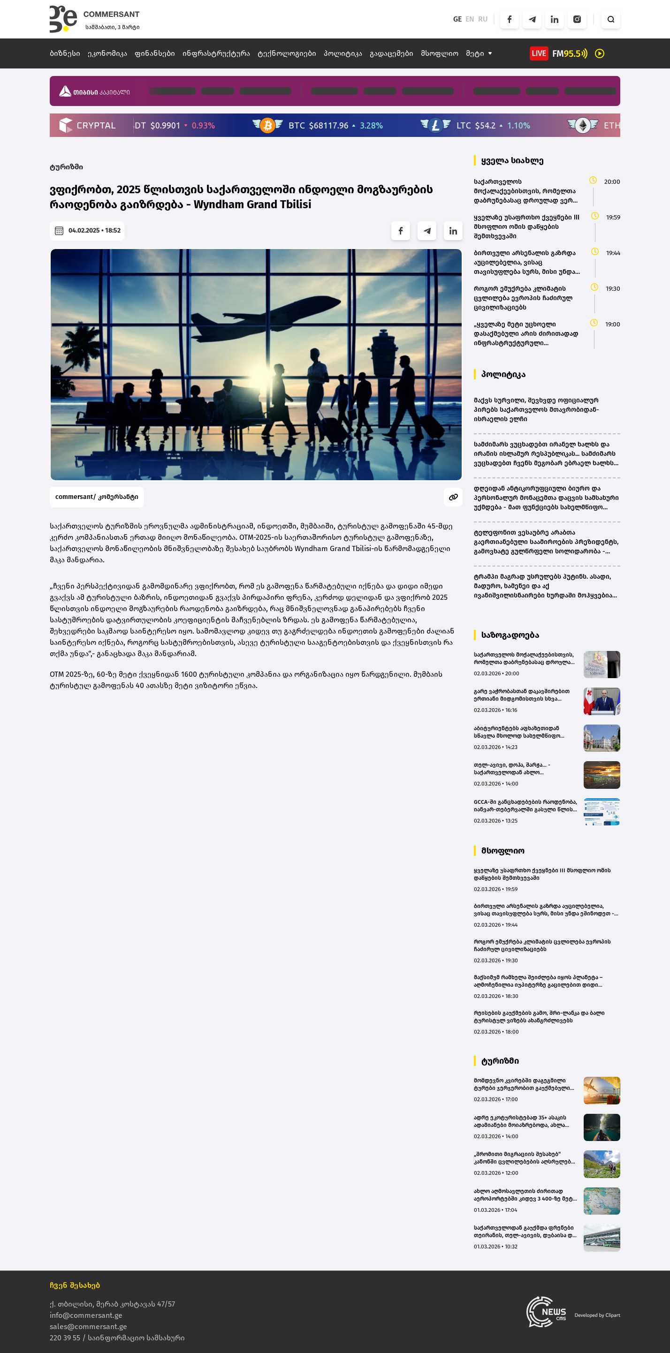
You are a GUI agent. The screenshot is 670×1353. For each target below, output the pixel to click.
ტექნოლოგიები (287, 53)
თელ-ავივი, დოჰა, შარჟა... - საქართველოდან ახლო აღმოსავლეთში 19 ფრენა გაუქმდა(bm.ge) (512, 769)
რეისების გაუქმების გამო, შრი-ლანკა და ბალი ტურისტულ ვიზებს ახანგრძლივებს (539, 1017)
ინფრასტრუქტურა (216, 53)
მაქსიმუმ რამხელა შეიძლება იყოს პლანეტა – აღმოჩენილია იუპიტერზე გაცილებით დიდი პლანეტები (538, 981)
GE (457, 19)
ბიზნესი (65, 53)
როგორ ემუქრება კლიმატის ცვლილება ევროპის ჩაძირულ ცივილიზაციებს (542, 945)
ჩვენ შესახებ (75, 1285)
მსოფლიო (439, 53)
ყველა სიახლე (512, 160)
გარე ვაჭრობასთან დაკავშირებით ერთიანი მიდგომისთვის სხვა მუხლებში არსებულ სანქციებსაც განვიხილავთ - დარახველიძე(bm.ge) (525, 695)
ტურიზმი (66, 166)
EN (469, 19)
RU (483, 19)
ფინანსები (155, 53)
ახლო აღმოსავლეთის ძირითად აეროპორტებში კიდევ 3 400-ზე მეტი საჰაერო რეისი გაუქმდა (525, 1195)
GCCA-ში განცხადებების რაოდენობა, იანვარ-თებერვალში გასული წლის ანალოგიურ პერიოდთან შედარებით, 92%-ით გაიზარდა (526, 806)
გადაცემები (391, 53)
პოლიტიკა (343, 53)
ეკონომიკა (107, 53)
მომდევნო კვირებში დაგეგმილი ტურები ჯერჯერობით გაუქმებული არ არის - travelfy (522, 1084)
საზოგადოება (510, 635)
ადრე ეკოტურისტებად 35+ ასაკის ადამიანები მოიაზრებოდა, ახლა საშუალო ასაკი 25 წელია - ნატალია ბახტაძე (523, 1121)
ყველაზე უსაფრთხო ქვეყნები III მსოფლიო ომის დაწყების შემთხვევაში (542, 874)
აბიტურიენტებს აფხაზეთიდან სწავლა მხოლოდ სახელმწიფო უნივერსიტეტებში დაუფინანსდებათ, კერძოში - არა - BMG (522, 732)
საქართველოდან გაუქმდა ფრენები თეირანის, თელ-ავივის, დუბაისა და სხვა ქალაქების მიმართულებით (524, 1232)
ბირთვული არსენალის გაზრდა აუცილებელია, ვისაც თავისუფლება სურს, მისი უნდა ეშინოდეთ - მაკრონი (544, 910)
